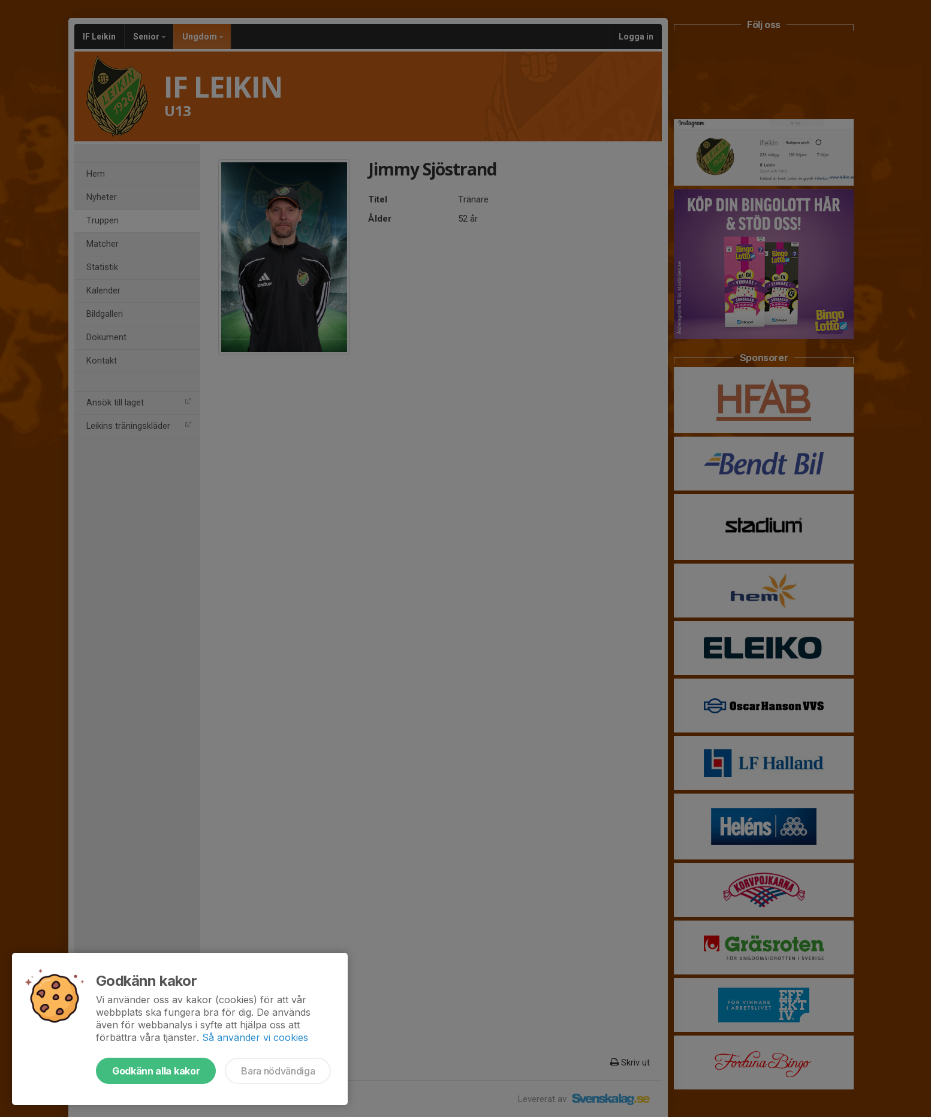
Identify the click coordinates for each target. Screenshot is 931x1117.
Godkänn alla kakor (156, 1071)
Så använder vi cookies (255, 1037)
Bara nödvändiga (278, 1071)
